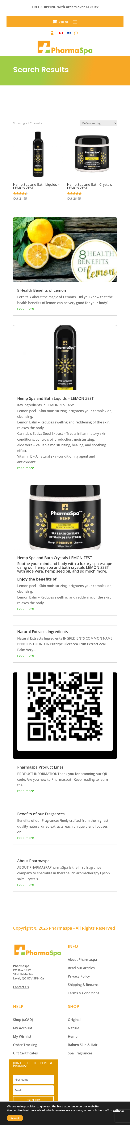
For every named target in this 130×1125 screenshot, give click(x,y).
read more (25, 308)
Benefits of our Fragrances (41, 813)
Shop (17, 1019)
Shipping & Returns (83, 984)
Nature (73, 1028)
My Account (22, 1028)
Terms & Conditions (83, 993)
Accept (15, 1118)
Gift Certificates (25, 1053)
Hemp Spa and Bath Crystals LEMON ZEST (54, 557)
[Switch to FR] (69, 34)
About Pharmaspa (33, 860)
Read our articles (81, 968)
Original (74, 1019)
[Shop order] (98, 123)
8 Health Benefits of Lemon (41, 290)
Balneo (73, 1044)
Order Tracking (25, 1044)
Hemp (72, 1036)
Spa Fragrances (80, 1053)
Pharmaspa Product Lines (40, 767)
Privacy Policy (79, 976)
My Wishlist (22, 1036)
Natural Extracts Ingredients (42, 631)
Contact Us (21, 987)
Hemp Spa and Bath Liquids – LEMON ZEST (55, 398)
